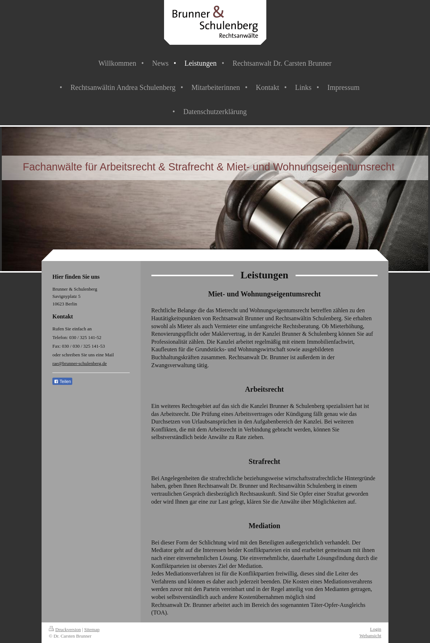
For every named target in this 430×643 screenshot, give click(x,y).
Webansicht (370, 635)
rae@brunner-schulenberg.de (79, 363)
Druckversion (65, 629)
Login (375, 629)
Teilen (62, 381)
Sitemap (92, 629)
